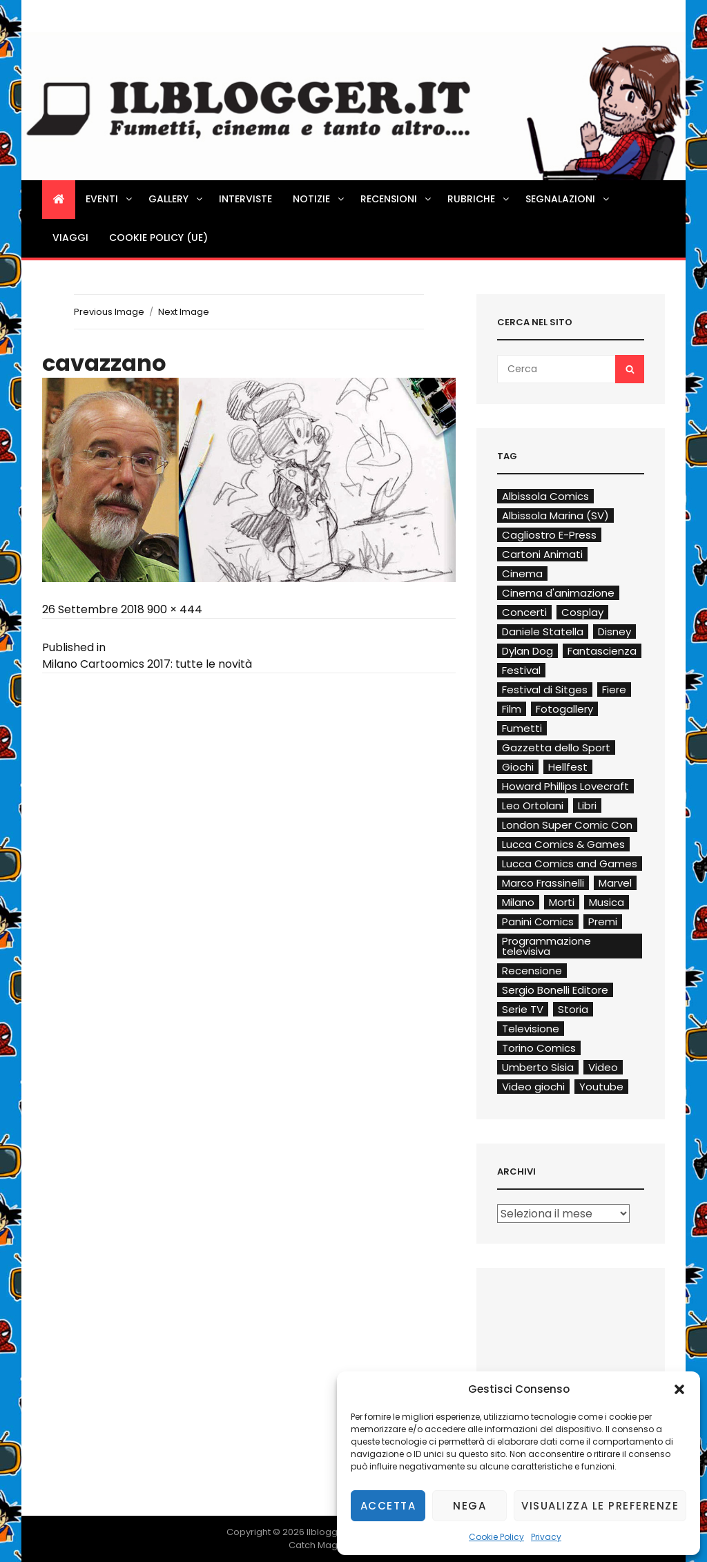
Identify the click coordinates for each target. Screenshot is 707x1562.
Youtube (601, 1086)
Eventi (110, 199)
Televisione (530, 1028)
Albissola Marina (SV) (555, 515)
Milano (518, 902)
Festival (521, 670)
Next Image (183, 311)
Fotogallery (564, 709)
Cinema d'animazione (558, 593)
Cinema (522, 573)
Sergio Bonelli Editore (555, 990)
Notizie (319, 199)
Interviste (245, 199)
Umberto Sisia (538, 1067)
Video (603, 1067)
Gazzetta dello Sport (556, 747)
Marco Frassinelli (543, 883)
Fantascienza (602, 651)
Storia (573, 1009)
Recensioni (396, 199)
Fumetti (522, 728)
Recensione (532, 970)
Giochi (518, 767)
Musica (606, 902)
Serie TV (522, 1009)
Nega (469, 1505)
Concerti (524, 612)
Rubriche (479, 199)
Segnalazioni (568, 199)
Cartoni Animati (542, 554)
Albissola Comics (545, 496)
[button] (679, 1389)
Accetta (388, 1505)
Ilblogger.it (330, 1532)
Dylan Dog (527, 651)
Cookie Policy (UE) (158, 237)
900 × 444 (174, 609)
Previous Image (109, 311)
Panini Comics (538, 921)
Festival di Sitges (545, 689)
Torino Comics (539, 1048)
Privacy (546, 1537)
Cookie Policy (496, 1537)
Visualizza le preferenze (600, 1505)
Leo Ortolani (532, 805)
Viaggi (70, 237)
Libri (587, 805)
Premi (602, 921)
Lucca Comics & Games (563, 844)
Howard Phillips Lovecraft (565, 786)
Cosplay (582, 612)
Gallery (176, 199)
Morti (561, 902)
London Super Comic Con (567, 825)
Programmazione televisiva (546, 946)
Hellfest (568, 767)
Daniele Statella (542, 631)
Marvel (615, 883)
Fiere (614, 689)
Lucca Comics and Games (569, 863)
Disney (614, 631)
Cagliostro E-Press (549, 535)
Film (511, 709)
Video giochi (533, 1086)
